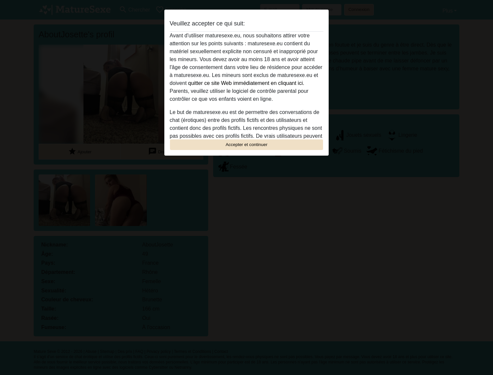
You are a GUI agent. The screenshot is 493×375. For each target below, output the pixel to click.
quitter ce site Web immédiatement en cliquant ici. (246, 83)
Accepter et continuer (247, 144)
